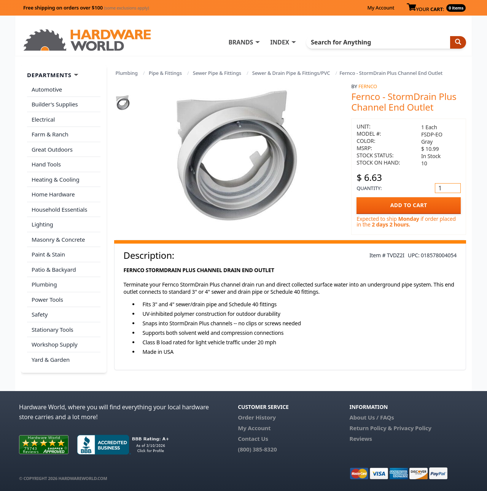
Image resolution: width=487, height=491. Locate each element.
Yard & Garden (51, 359)
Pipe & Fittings (165, 73)
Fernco (367, 86)
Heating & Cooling (56, 179)
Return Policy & (370, 428)
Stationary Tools (52, 329)
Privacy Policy (412, 428)
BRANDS (240, 42)
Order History (257, 417)
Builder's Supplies (55, 104)
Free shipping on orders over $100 (86, 7)
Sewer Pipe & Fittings (217, 73)
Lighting (42, 224)
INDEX (279, 42)
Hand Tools (46, 164)
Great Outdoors (52, 149)
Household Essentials (59, 209)
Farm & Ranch (50, 134)
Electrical (43, 119)
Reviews (360, 438)
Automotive (47, 89)
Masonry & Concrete (58, 239)
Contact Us (253, 438)
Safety (40, 314)
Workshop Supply (55, 344)
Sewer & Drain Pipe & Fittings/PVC (291, 73)
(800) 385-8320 (257, 449)
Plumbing (127, 73)
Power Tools (47, 299)
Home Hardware (53, 194)
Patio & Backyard (54, 269)
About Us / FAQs (371, 417)
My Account (380, 7)
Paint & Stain (48, 254)
